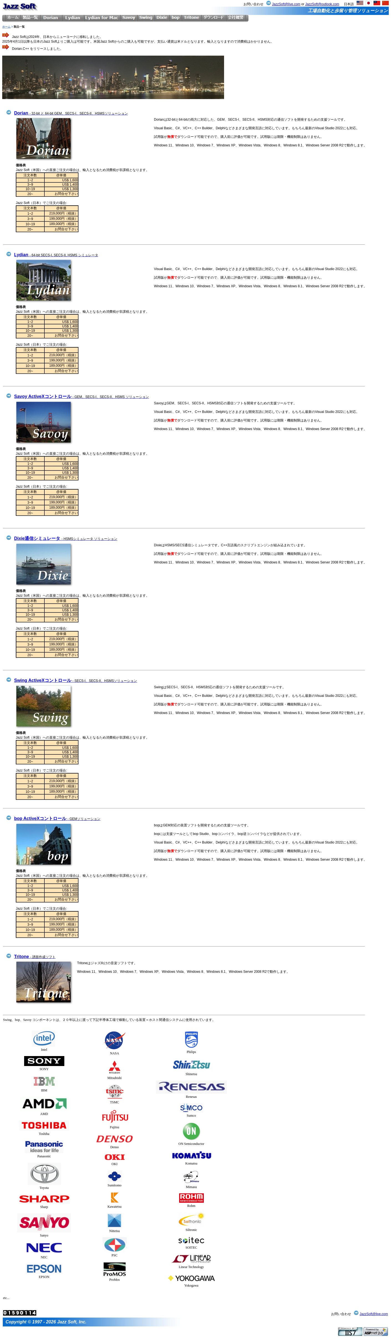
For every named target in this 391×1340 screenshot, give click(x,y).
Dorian (71, 113)
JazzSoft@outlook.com (322, 4)
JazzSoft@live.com (286, 4)
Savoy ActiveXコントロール (81, 396)
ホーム (6, 26)
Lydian (56, 254)
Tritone (34, 956)
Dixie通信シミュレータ (65, 538)
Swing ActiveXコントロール (75, 680)
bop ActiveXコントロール (57, 818)
